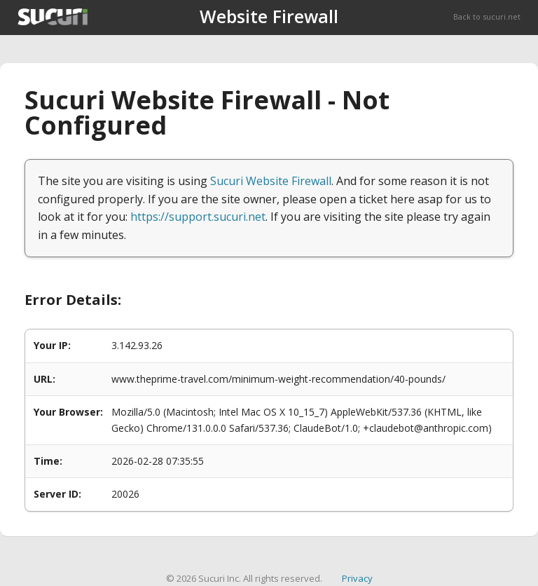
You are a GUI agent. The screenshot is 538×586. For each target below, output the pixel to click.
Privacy (357, 578)
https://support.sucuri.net (197, 216)
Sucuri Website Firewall (270, 181)
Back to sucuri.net (486, 16)
